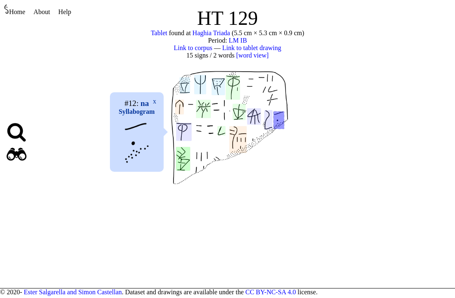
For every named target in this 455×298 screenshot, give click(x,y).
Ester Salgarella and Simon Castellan (72, 292)
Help (64, 11)
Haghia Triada (211, 32)
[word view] (252, 55)
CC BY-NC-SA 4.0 (270, 292)
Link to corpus (193, 47)
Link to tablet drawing (251, 47)
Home (14, 9)
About (41, 11)
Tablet (159, 32)
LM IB (238, 40)
